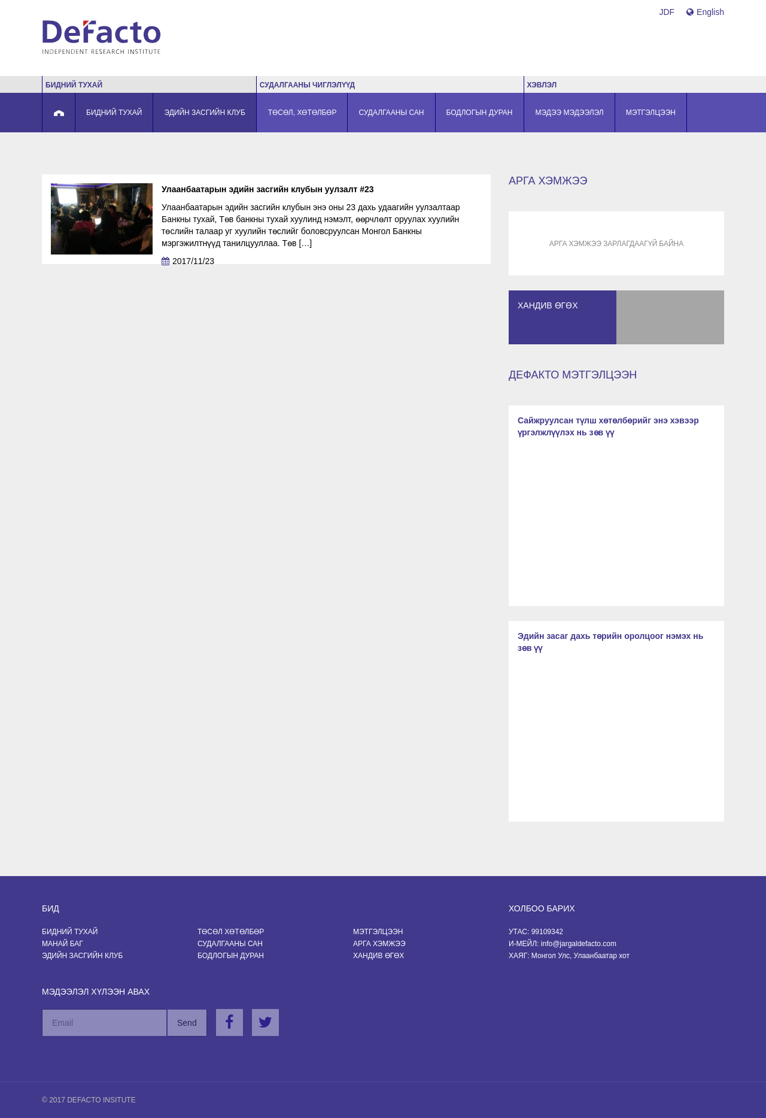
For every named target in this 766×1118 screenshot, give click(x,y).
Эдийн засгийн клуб (82, 956)
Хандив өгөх (378, 956)
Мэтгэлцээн (378, 932)
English (705, 12)
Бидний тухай (70, 932)
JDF (666, 12)
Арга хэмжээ (379, 944)
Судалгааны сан (230, 944)
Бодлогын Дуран (230, 956)
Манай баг (62, 944)
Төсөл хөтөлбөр (230, 932)
